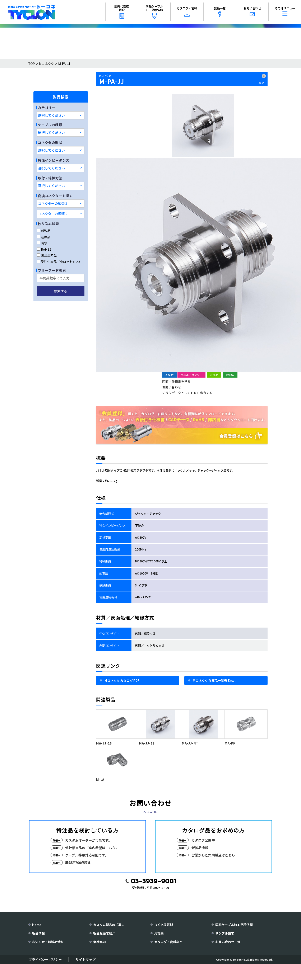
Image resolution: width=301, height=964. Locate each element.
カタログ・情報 (187, 11)
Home (36, 924)
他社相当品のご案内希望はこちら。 (92, 847)
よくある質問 (163, 924)
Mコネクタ (46, 63)
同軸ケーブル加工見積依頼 (154, 11)
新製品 (43, 230)
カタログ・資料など (168, 942)
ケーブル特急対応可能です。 (86, 854)
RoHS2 (44, 249)
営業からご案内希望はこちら (213, 854)
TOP (31, 63)
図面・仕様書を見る (176, 381)
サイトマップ (85, 959)
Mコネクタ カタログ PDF (122, 680)
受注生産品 (47, 255)
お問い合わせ (252, 11)
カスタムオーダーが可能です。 (88, 840)
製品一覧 (220, 11)
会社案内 (99, 942)
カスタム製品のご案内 (109, 924)
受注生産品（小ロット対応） (59, 261)
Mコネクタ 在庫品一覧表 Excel (214, 680)
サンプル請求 (224, 933)
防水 (42, 243)
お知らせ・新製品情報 (48, 942)
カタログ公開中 (203, 840)
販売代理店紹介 (121, 11)
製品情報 (38, 933)
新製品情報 (199, 847)
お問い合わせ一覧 (227, 942)
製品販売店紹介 (104, 933)
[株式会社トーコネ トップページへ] (32, 12)
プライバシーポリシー (45, 959)
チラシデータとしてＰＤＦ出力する (187, 393)
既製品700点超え (78, 862)
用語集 (159, 933)
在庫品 (43, 237)
